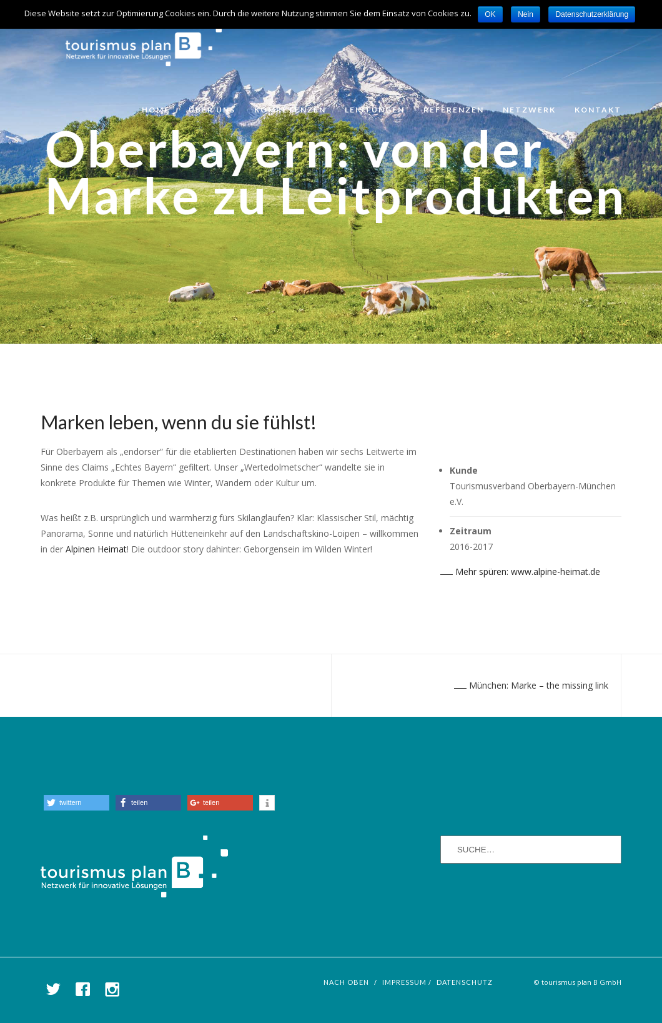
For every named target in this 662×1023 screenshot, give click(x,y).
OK (490, 14)
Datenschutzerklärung (591, 14)
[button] (76, 803)
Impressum (404, 982)
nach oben (346, 982)
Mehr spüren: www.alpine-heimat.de (520, 571)
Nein (525, 14)
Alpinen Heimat (96, 549)
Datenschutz (465, 982)
